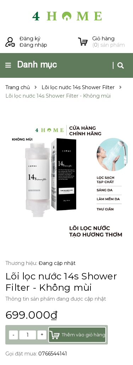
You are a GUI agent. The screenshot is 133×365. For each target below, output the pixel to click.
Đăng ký (30, 38)
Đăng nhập (33, 45)
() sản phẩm (110, 41)
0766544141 (52, 353)
